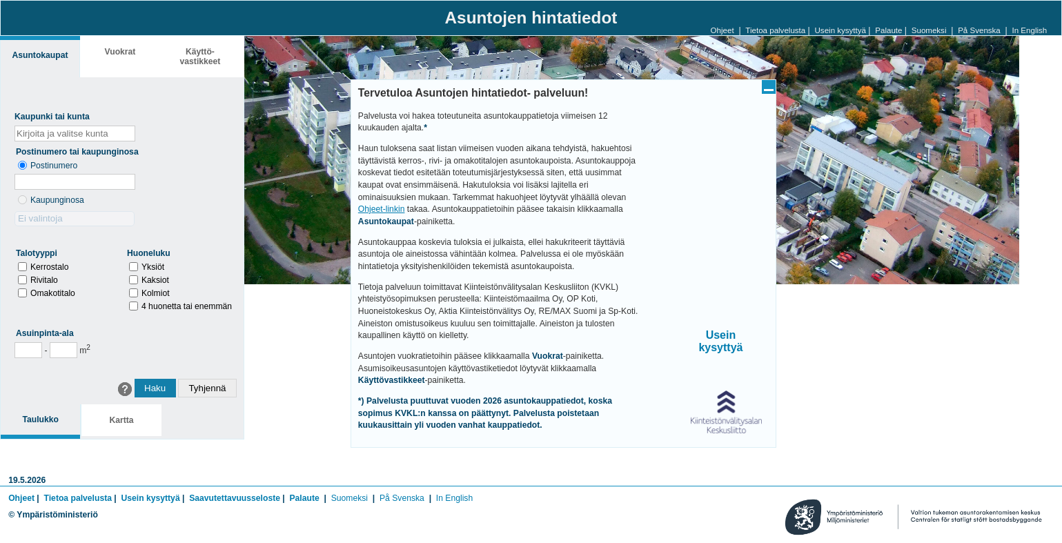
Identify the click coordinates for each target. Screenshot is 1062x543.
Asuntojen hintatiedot (531, 17)
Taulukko (40, 419)
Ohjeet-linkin (381, 209)
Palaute (888, 30)
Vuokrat (120, 52)
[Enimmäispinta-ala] (63, 350)
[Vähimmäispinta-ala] (28, 350)
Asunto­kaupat (40, 55)
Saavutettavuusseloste (234, 498)
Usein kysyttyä (840, 30)
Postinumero (53, 165)
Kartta (121, 420)
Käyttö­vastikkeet (200, 56)
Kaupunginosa (57, 200)
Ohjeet (722, 30)
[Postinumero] (74, 182)
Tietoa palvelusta (775, 30)
